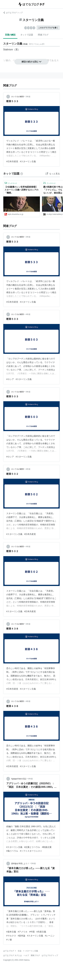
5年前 (33, 863)
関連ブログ (43, 34)
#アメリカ (22, 931)
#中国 (32, 931)
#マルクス (11, 935)
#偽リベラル (12, 851)
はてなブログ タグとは (12, 955)
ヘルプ (26, 955)
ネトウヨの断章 (17, 97)
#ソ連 (9, 939)
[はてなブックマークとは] (21, 173)
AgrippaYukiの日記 (18, 779)
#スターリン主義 (28, 161)
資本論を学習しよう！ (20, 863)
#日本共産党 (12, 161)
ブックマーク (11, 183)
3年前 (28, 97)
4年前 (28, 314)
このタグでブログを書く (48, 28)
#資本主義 (11, 931)
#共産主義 (41, 931)
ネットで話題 (26, 34)
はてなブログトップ (50, 955)
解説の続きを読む (32, 61)
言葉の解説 (10, 34)
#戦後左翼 (47, 847)
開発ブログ (35, 955)
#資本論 (21, 935)
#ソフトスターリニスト (31, 851)
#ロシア (10, 379)
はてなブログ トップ (13, 13)
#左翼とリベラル (32, 847)
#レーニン (50, 935)
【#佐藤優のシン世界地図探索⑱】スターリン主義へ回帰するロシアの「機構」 (21, 190)
